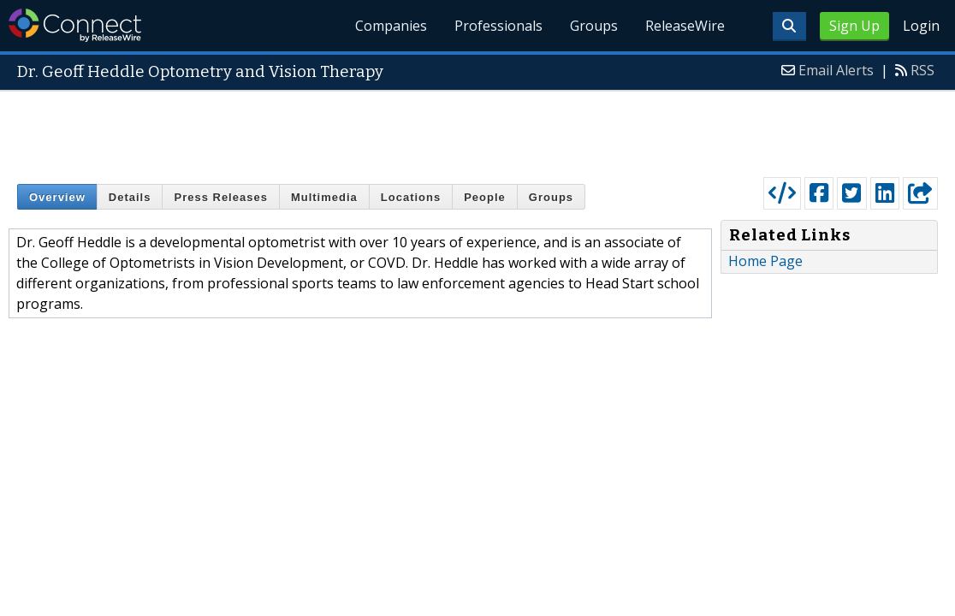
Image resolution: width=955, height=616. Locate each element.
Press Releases (220, 197)
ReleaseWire (685, 25)
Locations (411, 197)
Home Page (765, 261)
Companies (391, 25)
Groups (594, 25)
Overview (57, 197)
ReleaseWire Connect (75, 25)
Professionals (498, 25)
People (485, 197)
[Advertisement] (477, 130)
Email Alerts (836, 70)
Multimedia (324, 197)
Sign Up (854, 25)
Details (130, 197)
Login (921, 25)
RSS (922, 70)
